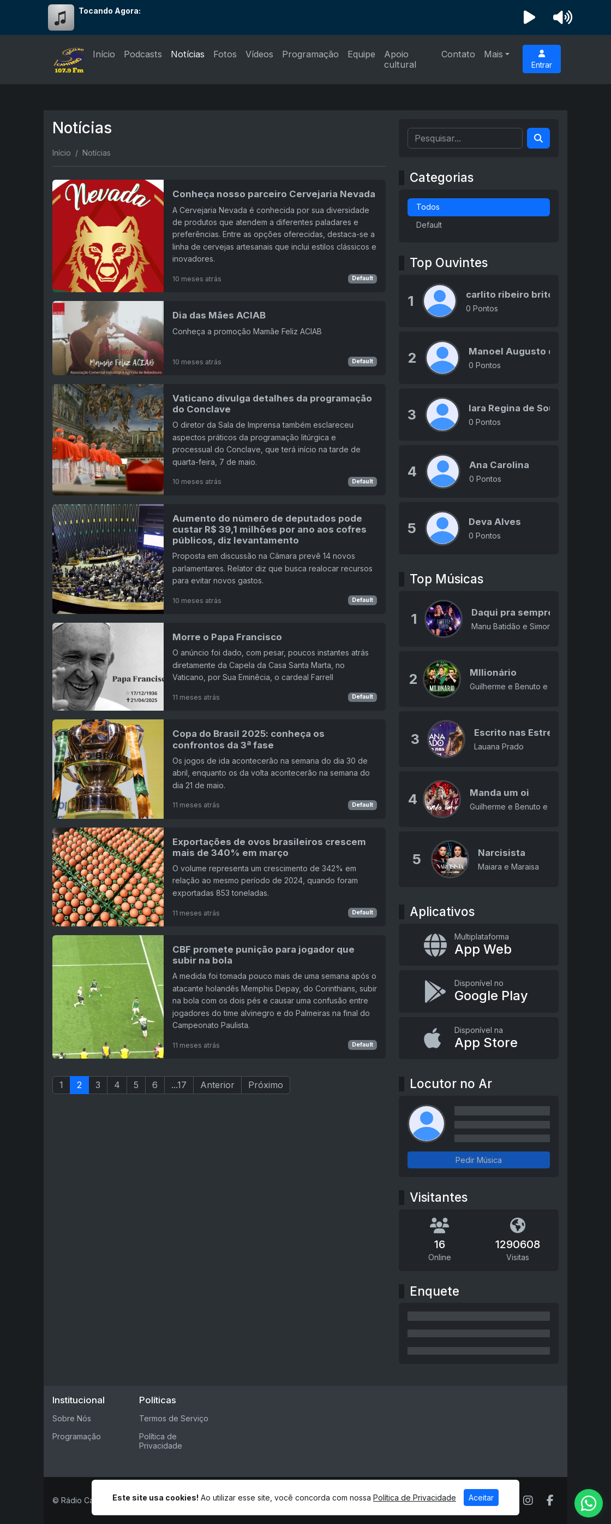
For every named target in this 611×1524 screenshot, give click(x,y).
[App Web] (479, 945)
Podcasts (143, 54)
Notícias (188, 54)
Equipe (361, 54)
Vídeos (259, 54)
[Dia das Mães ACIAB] (219, 338)
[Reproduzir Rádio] (529, 17)
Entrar (541, 59)
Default (362, 278)
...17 (179, 1084)
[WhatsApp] (588, 1503)
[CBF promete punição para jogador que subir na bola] (219, 997)
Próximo (265, 1084)
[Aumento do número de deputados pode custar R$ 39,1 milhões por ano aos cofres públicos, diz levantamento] (219, 559)
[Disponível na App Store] (479, 1038)
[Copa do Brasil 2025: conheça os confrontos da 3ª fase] (219, 768)
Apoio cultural (400, 59)
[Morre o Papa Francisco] (219, 667)
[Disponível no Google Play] (479, 991)
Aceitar (481, 1497)
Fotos (225, 54)
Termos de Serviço (173, 1418)
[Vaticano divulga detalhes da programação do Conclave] (219, 439)
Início (104, 54)
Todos (428, 206)
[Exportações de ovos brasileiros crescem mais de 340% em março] (219, 877)
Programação (310, 54)
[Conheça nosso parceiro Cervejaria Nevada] (219, 236)
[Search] (538, 138)
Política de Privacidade (160, 1441)
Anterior (217, 1084)
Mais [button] (493, 54)
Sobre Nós (71, 1418)
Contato (458, 54)
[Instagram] (528, 1500)
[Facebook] (550, 1500)
